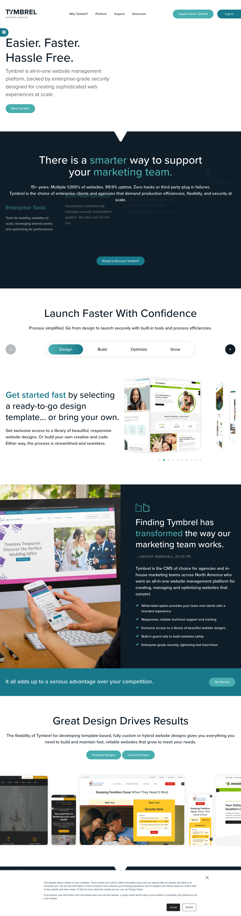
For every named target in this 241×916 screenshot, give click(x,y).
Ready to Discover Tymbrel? (120, 261)
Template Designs (103, 755)
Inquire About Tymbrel (193, 14)
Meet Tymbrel (20, 108)
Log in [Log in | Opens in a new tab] (229, 14)
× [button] (207, 877)
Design (65, 349)
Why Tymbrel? (78, 14)
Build (102, 349)
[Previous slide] (11, 349)
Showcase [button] (139, 14)
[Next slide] (230, 349)
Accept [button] (173, 907)
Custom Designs (138, 755)
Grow (175, 349)
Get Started (222, 682)
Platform (101, 14)
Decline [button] (189, 907)
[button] (159, 460)
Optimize (139, 349)
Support (119, 14)
